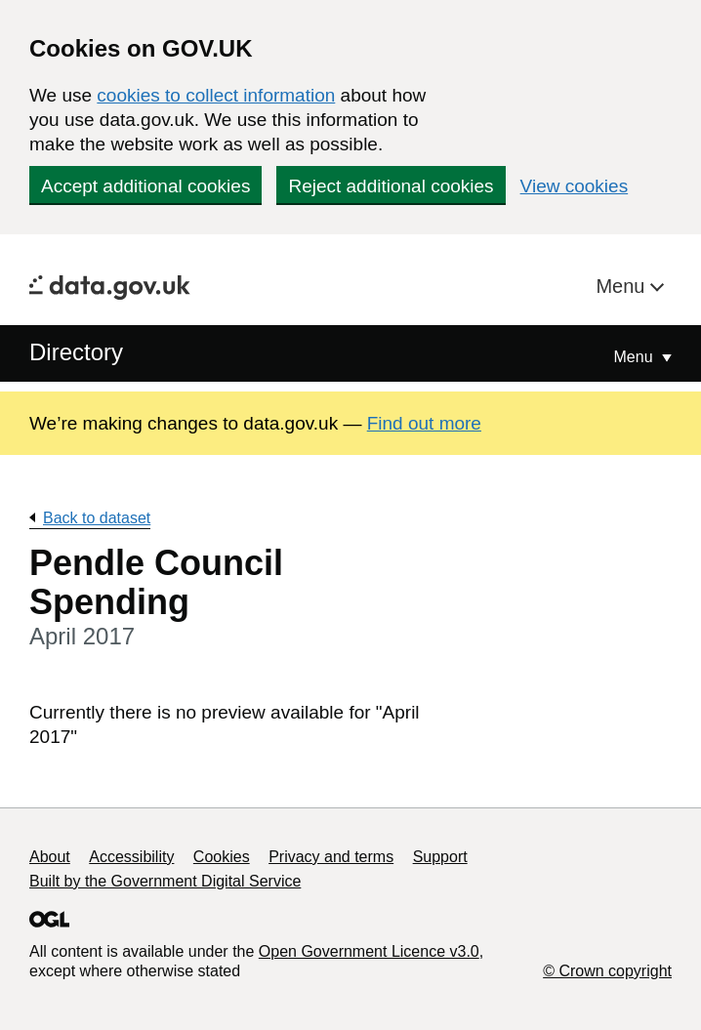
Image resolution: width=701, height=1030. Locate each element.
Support (440, 856)
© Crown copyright (607, 971)
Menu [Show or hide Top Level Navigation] (635, 357)
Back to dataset (96, 518)
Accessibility (131, 856)
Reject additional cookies (390, 186)
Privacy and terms (330, 856)
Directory (76, 352)
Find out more (424, 423)
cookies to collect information (216, 95)
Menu (623, 286)
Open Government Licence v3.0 (369, 951)
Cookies (221, 856)
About (49, 856)
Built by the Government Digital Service (165, 881)
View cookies (574, 186)
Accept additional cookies (145, 186)
